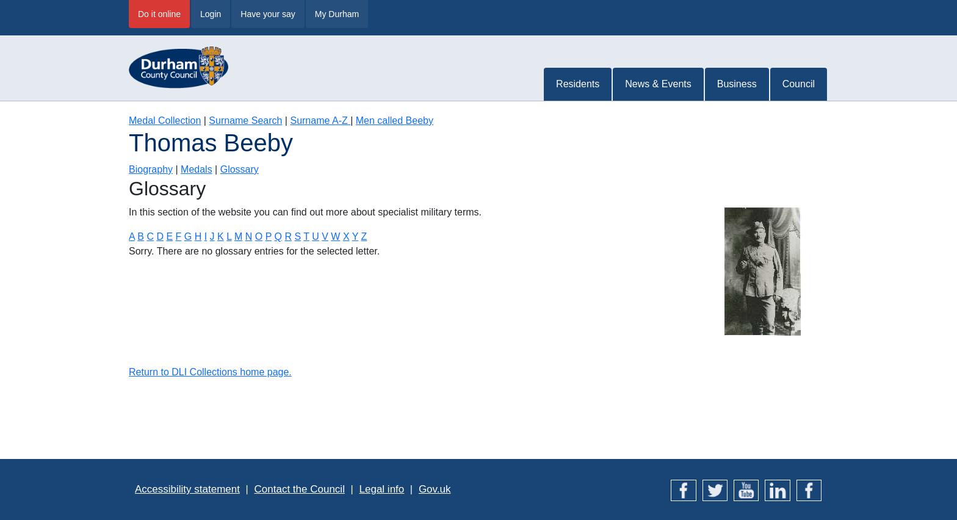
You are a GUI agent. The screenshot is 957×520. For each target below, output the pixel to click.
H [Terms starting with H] (198, 236)
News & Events (658, 84)
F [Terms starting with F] (179, 236)
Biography (151, 169)
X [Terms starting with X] (346, 236)
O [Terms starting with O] (258, 236)
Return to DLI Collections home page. (210, 372)
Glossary (239, 169)
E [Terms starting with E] (169, 236)
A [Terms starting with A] (132, 236)
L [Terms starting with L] (228, 236)
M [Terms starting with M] (238, 236)
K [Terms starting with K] (220, 236)
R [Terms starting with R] (288, 236)
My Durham (337, 14)
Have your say (267, 14)
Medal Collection (165, 120)
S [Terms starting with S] (297, 236)
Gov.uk (435, 489)
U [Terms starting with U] (315, 236)
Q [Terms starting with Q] (277, 236)
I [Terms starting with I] (205, 236)
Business (737, 84)
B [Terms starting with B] (140, 236)
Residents (577, 84)
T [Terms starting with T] (306, 236)
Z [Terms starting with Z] (364, 236)
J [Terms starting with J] (212, 236)
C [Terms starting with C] (150, 236)
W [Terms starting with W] (335, 236)
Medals (196, 169)
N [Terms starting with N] (249, 236)
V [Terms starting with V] (325, 236)
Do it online (159, 14)
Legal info (382, 489)
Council (798, 84)
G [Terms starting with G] (188, 236)
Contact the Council (300, 489)
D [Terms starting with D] (160, 236)
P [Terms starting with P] (268, 236)
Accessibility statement (187, 489)
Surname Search (245, 120)
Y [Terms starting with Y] (355, 236)
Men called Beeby (394, 120)
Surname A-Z (320, 120)
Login (210, 14)
